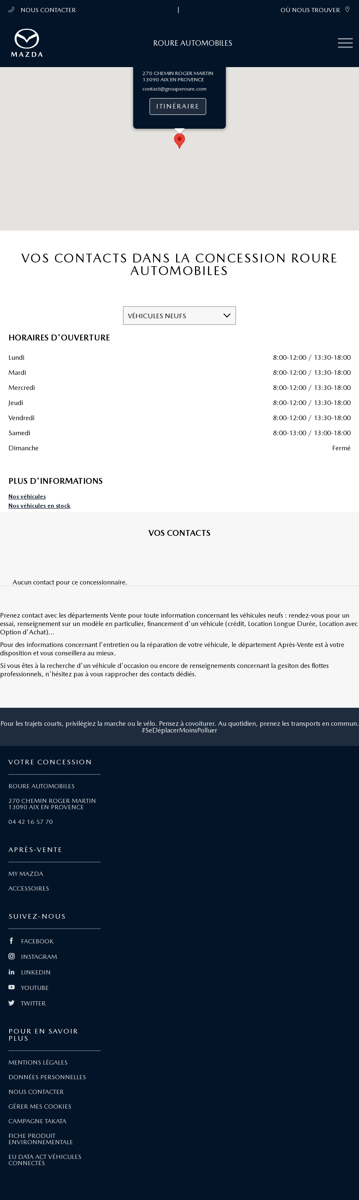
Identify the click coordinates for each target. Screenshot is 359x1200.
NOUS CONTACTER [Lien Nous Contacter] (36, 1092)
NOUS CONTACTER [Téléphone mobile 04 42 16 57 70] (42, 9)
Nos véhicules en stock (39, 506)
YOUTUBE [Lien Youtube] (28, 988)
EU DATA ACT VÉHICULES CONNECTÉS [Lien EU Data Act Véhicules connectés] (44, 1160)
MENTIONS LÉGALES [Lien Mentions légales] (38, 1062)
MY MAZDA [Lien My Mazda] (25, 874)
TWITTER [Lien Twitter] (27, 1003)
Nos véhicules (27, 497)
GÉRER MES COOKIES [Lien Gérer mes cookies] (39, 1106)
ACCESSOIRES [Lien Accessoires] (28, 888)
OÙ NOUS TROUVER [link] (316, 9)
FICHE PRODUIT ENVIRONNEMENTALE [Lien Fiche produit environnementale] (40, 1139)
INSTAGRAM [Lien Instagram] (32, 957)
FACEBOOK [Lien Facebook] (31, 941)
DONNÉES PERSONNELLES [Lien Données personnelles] (47, 1077)
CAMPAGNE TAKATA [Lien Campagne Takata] (37, 1121)
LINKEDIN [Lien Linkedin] (29, 972)
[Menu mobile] (345, 43)
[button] (179, 193)
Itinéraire (178, 159)
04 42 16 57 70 (30, 822)
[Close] (217, 98)
